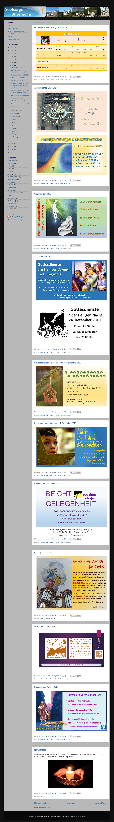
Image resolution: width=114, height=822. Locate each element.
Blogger (82, 816)
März (13, 134)
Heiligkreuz (11, 187)
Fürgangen (11, 182)
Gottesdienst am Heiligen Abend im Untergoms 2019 (57, 363)
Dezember (15, 67)
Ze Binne (10, 209)
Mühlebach (11, 201)
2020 (12, 62)
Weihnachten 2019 (42, 194)
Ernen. (9, 171)
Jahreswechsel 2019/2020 (46, 88)
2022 (12, 56)
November (15, 110)
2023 (12, 53)
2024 (12, 50)
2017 (12, 146)
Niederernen (11, 203)
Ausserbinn (11, 161)
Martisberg (11, 198)
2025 (12, 47)
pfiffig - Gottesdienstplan (15, 31)
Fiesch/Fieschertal (13, 177)
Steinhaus (10, 206)
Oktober (14, 113)
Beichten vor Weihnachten (46, 484)
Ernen (52, 80)
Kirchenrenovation (13, 193)
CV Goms (10, 34)
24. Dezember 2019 (43, 257)
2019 (12, 65)
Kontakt (10, 36)
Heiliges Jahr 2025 (13, 39)
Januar (14, 140)
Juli (13, 122)
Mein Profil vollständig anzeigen (18, 220)
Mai (13, 128)
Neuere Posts (40, 803)
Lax (69, 80)
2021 (12, 59)
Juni (13, 125)
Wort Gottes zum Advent (45, 626)
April (13, 131)
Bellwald (42, 80)
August (14, 119)
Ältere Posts (101, 803)
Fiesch (57, 80)
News (9, 26)
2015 (12, 152)
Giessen (10, 185)
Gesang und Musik (42, 553)
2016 (12, 149)
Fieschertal (63, 80)
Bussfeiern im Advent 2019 (46, 687)
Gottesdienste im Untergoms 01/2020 (50, 27)
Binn (47, 80)
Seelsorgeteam (12, 28)
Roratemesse (40, 750)
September (15, 116)
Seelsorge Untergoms (17, 217)
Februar (14, 137)
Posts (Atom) (46, 807)
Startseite (71, 803)
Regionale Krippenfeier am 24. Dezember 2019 (55, 423)
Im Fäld (9, 190)
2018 (12, 143)
